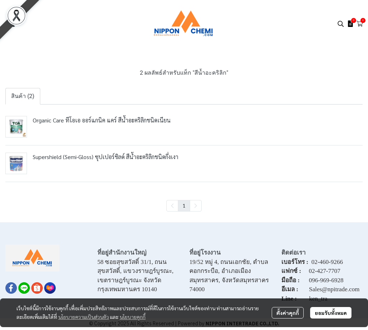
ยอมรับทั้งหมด (331, 313)
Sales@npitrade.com (334, 289)
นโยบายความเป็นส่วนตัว (83, 316)
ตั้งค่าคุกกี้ (287, 313)
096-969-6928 (326, 280)
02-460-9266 (327, 262)
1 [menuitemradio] (184, 205)
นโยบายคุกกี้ (133, 316)
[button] (341, 24)
